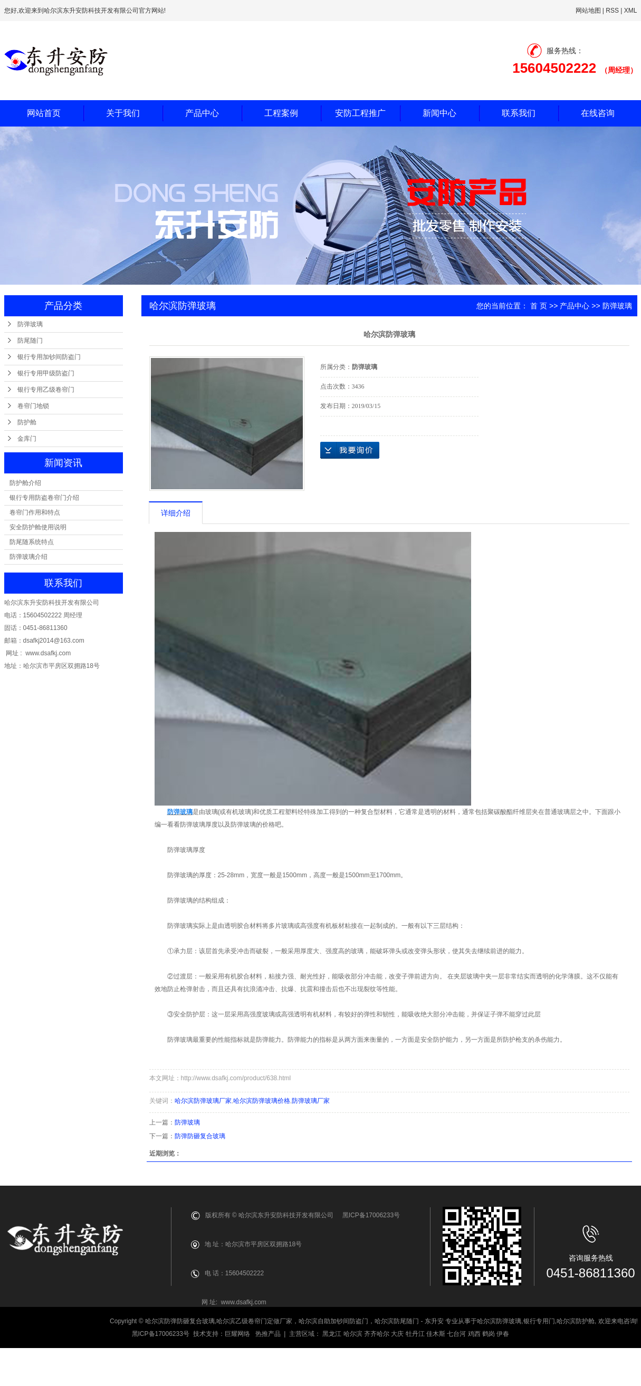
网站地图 (588, 10)
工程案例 (281, 113)
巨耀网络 (237, 1333)
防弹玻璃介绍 (28, 556)
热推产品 (268, 1333)
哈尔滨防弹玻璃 (499, 1321)
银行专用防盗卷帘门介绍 (44, 497)
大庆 (397, 1333)
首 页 (538, 306)
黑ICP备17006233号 (160, 1333)
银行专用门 (539, 1321)
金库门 (26, 438)
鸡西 (474, 1333)
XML (630, 10)
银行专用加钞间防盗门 (49, 357)
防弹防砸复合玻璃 (200, 1136)
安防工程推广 (360, 113)
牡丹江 (415, 1333)
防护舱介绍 (25, 483)
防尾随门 (30, 340)
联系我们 (518, 113)
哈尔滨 (352, 1333)
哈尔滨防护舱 (576, 1321)
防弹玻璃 (30, 324)
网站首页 (44, 113)
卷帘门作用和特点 (34, 512)
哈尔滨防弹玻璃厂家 (203, 1100)
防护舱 (26, 422)
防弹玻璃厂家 (311, 1100)
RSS (612, 10)
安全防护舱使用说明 (37, 527)
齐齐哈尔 (376, 1333)
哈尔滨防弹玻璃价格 (261, 1100)
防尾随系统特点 (31, 542)
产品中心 (202, 113)
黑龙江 (331, 1333)
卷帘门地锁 (33, 406)
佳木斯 (435, 1333)
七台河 (456, 1333)
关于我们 (123, 113)
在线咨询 (598, 113)
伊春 (502, 1333)
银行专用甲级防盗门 (45, 373)
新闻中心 (439, 113)
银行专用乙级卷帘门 (45, 389)
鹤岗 (488, 1333)
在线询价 (349, 450)
